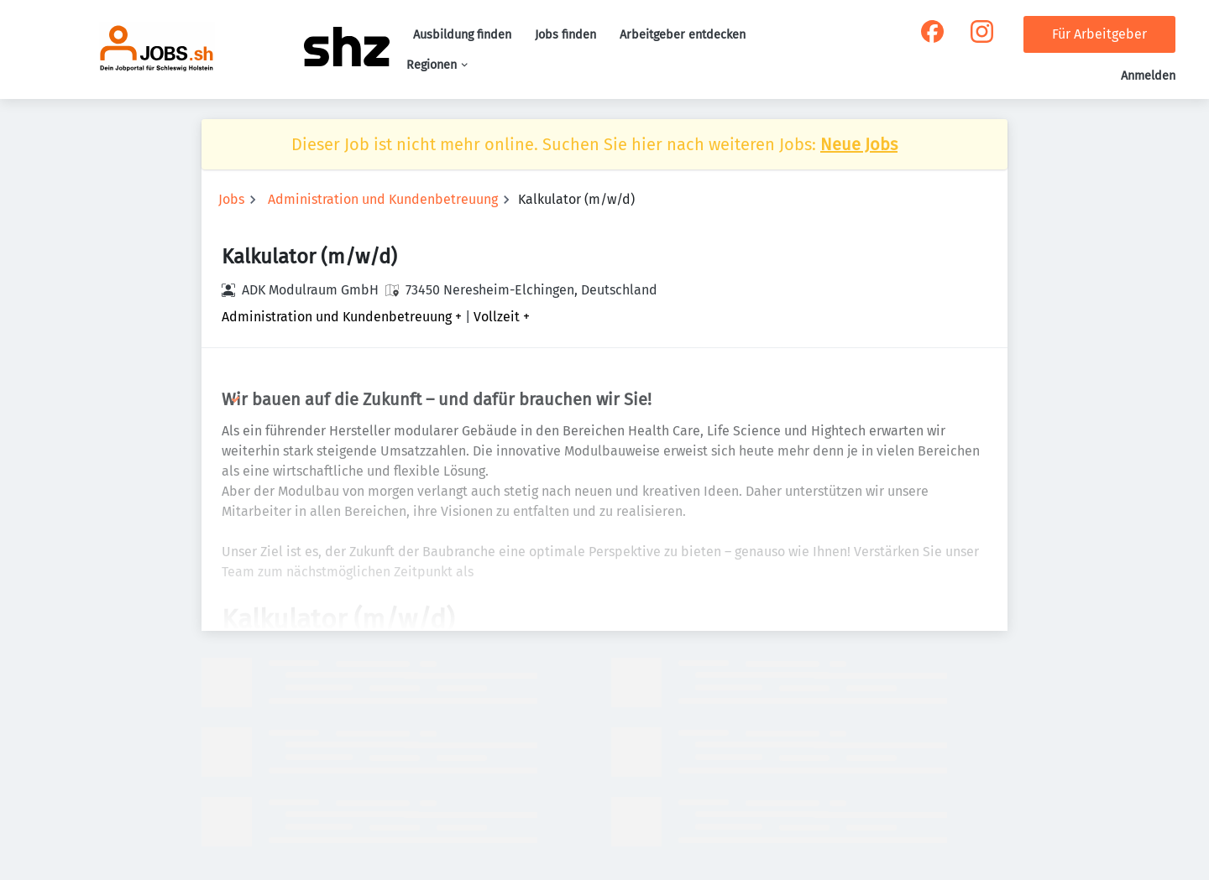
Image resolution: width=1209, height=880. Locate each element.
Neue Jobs (859, 144)
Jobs (231, 199)
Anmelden (1148, 76)
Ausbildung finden (462, 35)
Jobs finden (565, 35)
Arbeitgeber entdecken (683, 35)
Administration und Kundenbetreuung (383, 199)
